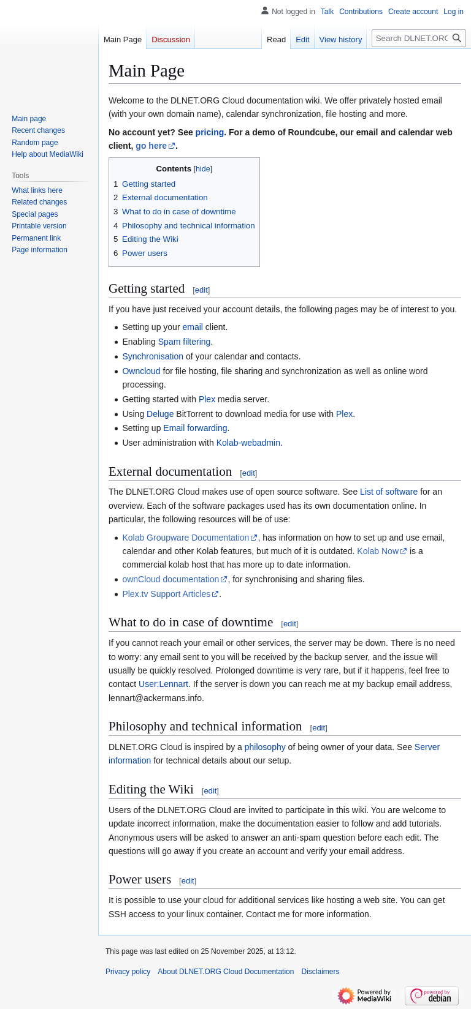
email (192, 327)
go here (151, 146)
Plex (207, 399)
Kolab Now (378, 551)
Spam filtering (184, 342)
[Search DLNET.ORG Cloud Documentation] (419, 38)
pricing (210, 132)
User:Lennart (163, 684)
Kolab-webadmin (248, 443)
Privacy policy (127, 971)
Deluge (160, 414)
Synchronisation (152, 356)
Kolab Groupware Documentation (185, 537)
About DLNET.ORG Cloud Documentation (226, 971)
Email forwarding (195, 428)
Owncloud (141, 371)
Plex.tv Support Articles (166, 594)
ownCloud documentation (170, 579)
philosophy (265, 747)
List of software (389, 492)
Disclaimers (320, 971)
